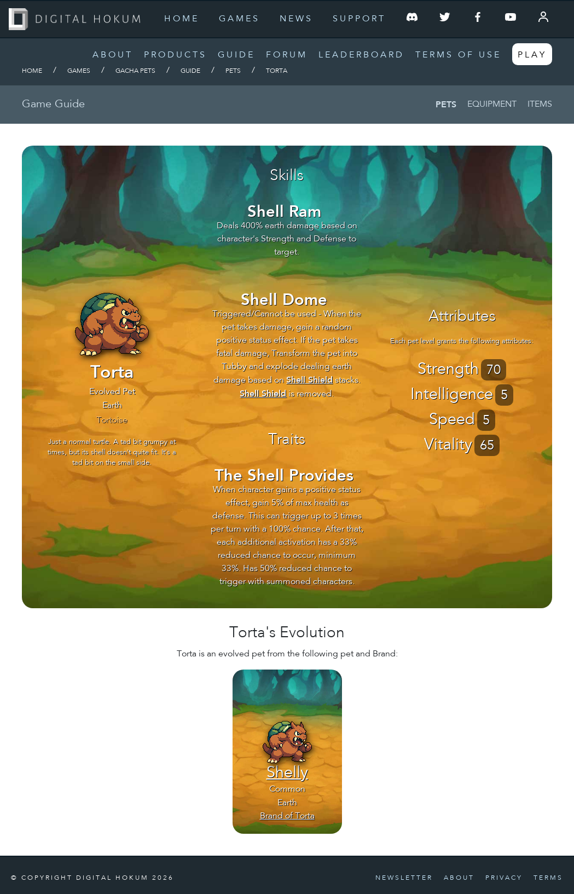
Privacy (504, 878)
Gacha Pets (135, 71)
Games (239, 19)
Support (359, 19)
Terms (548, 878)
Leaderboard (361, 55)
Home (181, 19)
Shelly (287, 774)
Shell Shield (309, 379)
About (112, 55)
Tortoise (111, 420)
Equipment (492, 104)
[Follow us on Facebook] (478, 19)
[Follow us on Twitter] (445, 19)
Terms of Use (458, 55)
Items (539, 104)
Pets (233, 71)
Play (532, 55)
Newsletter (404, 878)
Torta (276, 71)
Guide (236, 55)
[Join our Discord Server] (412, 19)
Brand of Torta (287, 816)
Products (175, 55)
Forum (287, 55)
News (296, 19)
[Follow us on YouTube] (510, 19)
